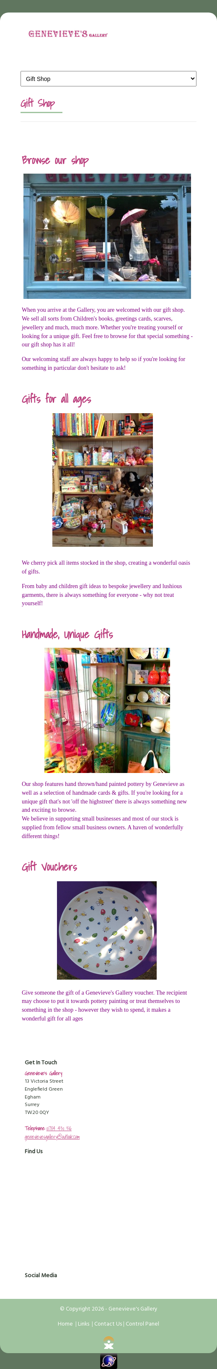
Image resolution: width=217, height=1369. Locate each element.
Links (83, 1324)
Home (65, 1324)
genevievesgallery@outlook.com (52, 1136)
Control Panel (142, 1324)
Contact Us (108, 1324)
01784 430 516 (59, 1128)
